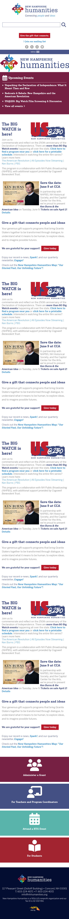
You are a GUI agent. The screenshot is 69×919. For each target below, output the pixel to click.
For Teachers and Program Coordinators (34, 794)
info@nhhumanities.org (34, 894)
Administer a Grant (34, 768)
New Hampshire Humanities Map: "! (32, 267)
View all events (15, 106)
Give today (50, 248)
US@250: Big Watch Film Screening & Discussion (33, 101)
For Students (34, 848)
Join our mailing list (34, 41)
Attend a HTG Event (34, 821)
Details (6, 212)
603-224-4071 (25, 891)
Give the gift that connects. (34, 35)
